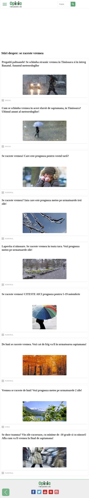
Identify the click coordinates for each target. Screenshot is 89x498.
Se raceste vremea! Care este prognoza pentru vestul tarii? (35, 155)
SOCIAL (8, 100)
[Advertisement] (44, 20)
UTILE (7, 427)
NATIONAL (9, 192)
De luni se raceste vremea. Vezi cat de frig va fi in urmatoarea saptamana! (44, 344)
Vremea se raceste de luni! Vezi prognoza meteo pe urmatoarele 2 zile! (42, 390)
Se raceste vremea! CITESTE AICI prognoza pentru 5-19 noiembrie (41, 294)
